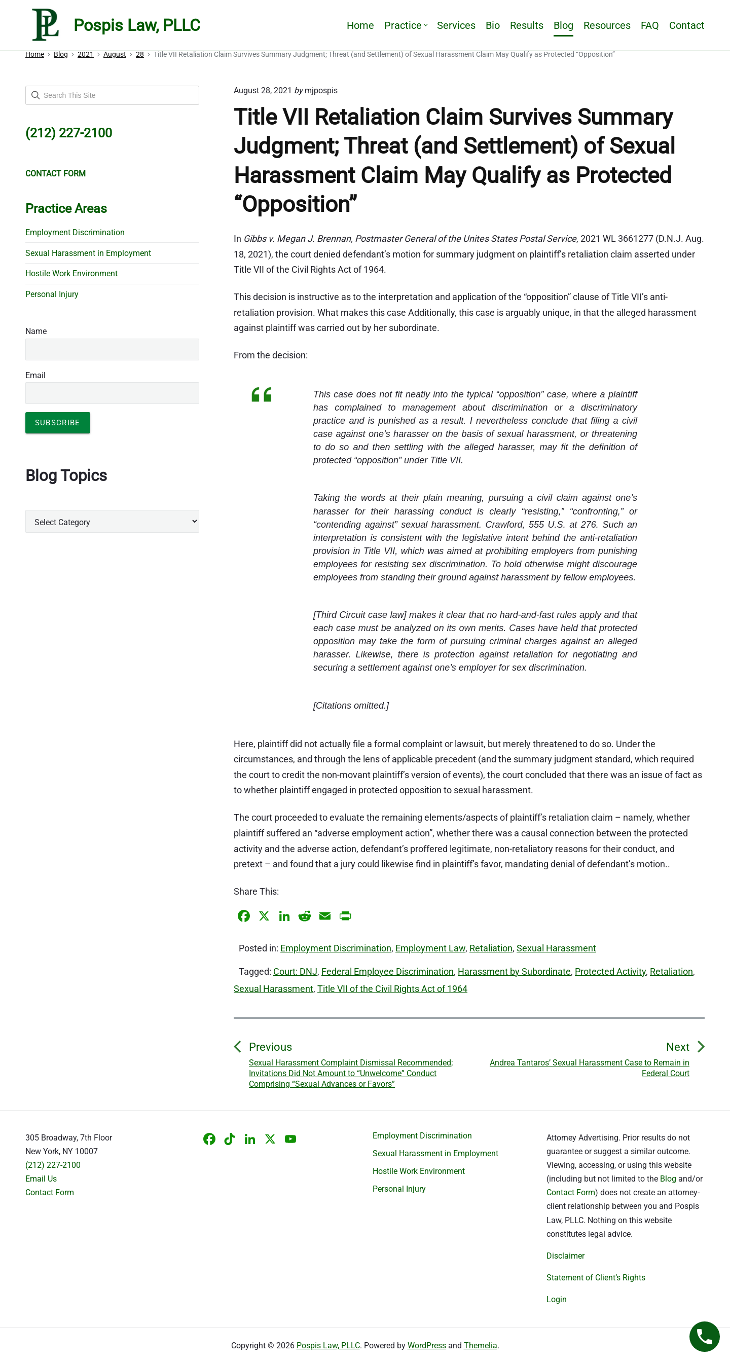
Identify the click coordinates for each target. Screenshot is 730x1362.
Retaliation (491, 948)
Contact (687, 25)
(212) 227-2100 (53, 1165)
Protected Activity (610, 971)
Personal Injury (52, 294)
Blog (563, 25)
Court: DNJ (295, 971)
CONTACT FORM (55, 173)
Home (360, 25)
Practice (405, 25)
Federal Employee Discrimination (387, 971)
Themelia (480, 1345)
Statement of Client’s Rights (595, 1277)
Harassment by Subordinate (514, 971)
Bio (493, 25)
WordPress (427, 1345)
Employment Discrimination (335, 948)
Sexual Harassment (556, 948)
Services (456, 25)
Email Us (41, 1179)
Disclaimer (565, 1256)
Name (36, 331)
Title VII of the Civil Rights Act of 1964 (392, 988)
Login (556, 1299)
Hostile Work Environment (71, 273)
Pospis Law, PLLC (328, 1345)
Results (526, 25)
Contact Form (49, 1192)
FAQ (650, 25)
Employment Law (430, 948)
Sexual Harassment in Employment (88, 253)
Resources (607, 25)
